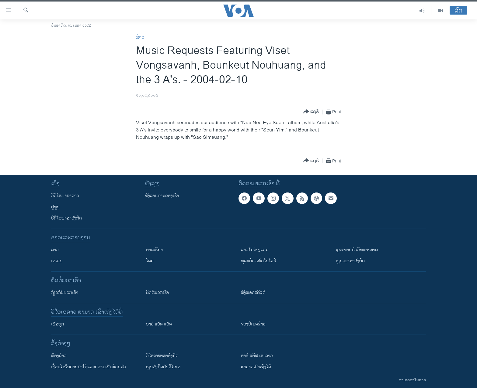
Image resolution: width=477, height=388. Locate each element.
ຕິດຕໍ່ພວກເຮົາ (157, 292)
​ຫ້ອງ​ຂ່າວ (59, 355)
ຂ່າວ (140, 37)
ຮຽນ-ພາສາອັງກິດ (350, 261)
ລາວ (55, 250)
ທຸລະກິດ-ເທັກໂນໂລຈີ (258, 261)
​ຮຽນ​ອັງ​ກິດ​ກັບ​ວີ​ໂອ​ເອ (163, 367)
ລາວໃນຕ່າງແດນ (254, 250)
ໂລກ (150, 261)
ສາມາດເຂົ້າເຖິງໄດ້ (256, 367)
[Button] (311, 111)
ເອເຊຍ (56, 261)
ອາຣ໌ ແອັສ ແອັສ (159, 324)
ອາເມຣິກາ (154, 250)
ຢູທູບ (55, 207)
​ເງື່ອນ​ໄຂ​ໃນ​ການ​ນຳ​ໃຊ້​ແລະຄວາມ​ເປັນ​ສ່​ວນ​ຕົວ (88, 367)
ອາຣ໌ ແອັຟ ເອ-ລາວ (257, 355)
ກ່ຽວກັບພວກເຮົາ (64, 292)
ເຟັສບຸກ (57, 324)
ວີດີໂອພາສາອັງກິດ (66, 218)
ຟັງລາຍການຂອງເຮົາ (162, 195)
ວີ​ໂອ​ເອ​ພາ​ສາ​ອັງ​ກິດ (162, 355)
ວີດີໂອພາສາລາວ (65, 195)
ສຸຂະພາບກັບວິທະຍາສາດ (357, 250)
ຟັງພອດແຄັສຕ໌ (253, 292)
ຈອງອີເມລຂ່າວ (253, 324)
